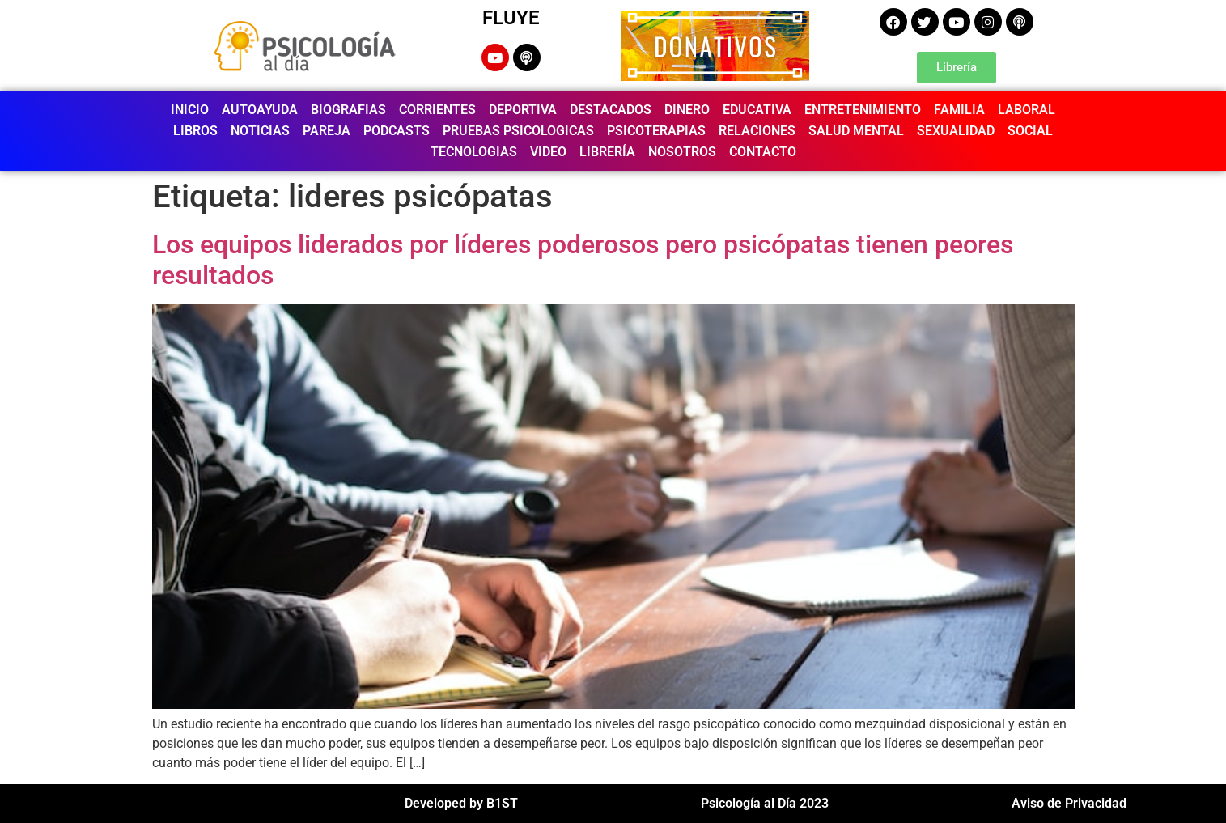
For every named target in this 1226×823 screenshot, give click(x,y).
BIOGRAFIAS (348, 109)
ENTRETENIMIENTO (862, 109)
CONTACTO (762, 151)
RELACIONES (757, 130)
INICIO (190, 109)
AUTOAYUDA (260, 109)
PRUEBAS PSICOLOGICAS (518, 130)
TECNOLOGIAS (474, 151)
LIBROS (195, 130)
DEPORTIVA (523, 109)
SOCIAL (1030, 130)
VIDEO (548, 151)
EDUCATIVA (757, 109)
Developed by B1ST (461, 803)
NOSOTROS (682, 151)
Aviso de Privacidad (1069, 803)
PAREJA (326, 130)
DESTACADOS (610, 109)
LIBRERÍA (607, 151)
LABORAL (1026, 109)
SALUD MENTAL (856, 130)
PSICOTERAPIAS (656, 130)
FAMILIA (959, 109)
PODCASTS (396, 130)
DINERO (687, 109)
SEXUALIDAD (956, 130)
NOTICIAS (260, 130)
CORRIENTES (437, 109)
